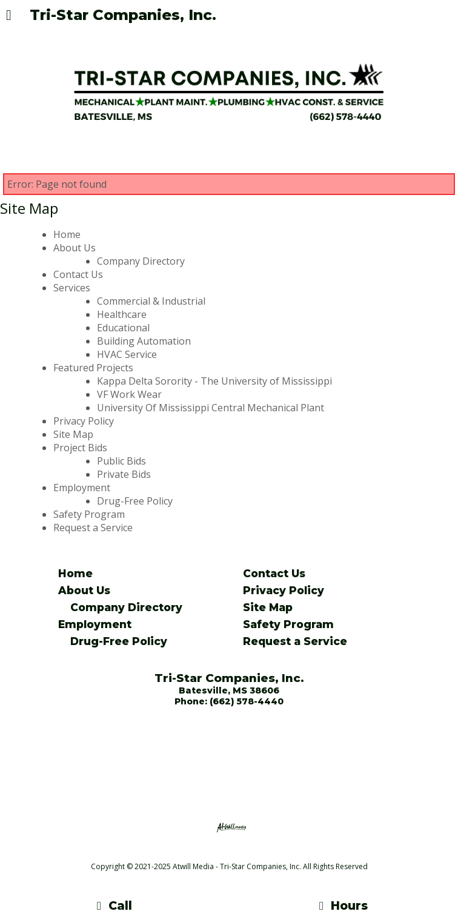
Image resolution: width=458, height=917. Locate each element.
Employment (81, 487)
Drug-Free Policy (135, 501)
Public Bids (121, 461)
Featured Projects (93, 367)
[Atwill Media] (239, 853)
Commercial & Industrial (151, 301)
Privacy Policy (83, 421)
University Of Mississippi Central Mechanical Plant (210, 407)
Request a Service (93, 527)
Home (67, 234)
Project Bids (80, 447)
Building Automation (144, 341)
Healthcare (122, 314)
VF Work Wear (129, 394)
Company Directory (141, 261)
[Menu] (9, 16)
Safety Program (89, 514)
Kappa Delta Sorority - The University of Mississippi (214, 381)
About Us (74, 247)
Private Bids (124, 474)
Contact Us (78, 274)
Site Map (73, 434)
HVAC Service (127, 354)
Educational (123, 327)
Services (71, 287)
